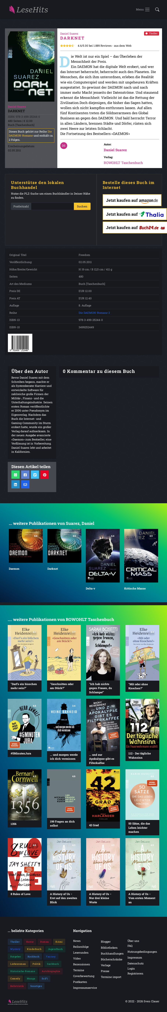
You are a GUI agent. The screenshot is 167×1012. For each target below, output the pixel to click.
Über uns (133, 941)
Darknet (52, 569)
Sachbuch (53, 964)
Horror (30, 942)
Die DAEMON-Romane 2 (94, 313)
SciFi (45, 979)
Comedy (15, 979)
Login (131, 969)
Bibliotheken (109, 948)
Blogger (106, 942)
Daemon (14, 569)
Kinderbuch (34, 949)
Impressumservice (85, 988)
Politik (37, 964)
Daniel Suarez (115, 150)
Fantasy (51, 957)
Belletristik (17, 986)
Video (77, 959)
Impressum (135, 958)
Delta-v (90, 589)
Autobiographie (51, 971)
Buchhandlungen (112, 954)
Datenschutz (136, 964)
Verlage (106, 965)
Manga (31, 979)
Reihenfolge (81, 947)
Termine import (111, 977)
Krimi (59, 942)
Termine (78, 970)
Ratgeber (15, 957)
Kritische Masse (135, 589)
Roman (44, 942)
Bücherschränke (111, 959)
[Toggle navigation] (143, 10)
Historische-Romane (22, 971)
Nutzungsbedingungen (142, 952)
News (76, 941)
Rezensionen (81, 964)
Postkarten (80, 982)
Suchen (82, 207)
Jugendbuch (55, 949)
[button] (156, 10)
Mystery (15, 949)
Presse (105, 971)
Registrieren (135, 974)
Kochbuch (33, 957)
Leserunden (81, 953)
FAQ (130, 946)
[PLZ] (52, 207)
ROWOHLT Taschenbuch (123, 163)
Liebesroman (18, 964)
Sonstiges (36, 986)
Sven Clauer (151, 1001)
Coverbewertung (83, 976)
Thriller (151, 33)
